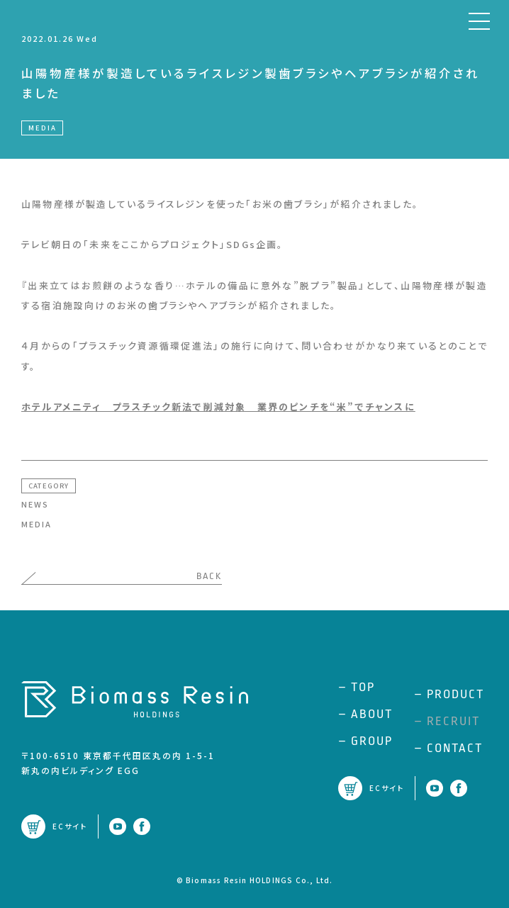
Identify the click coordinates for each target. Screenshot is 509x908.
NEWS (35, 504)
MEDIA (36, 523)
